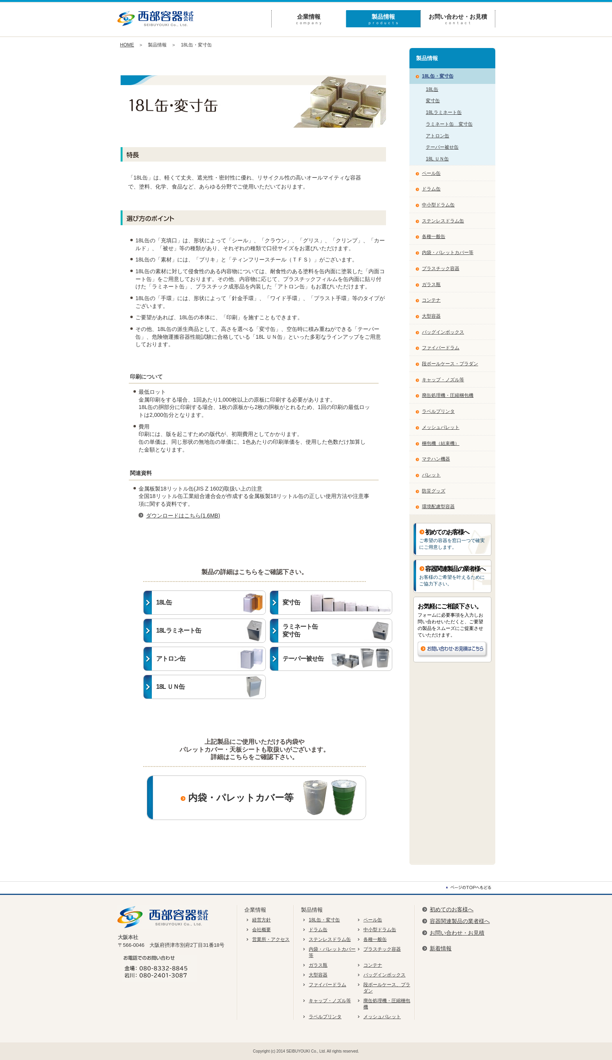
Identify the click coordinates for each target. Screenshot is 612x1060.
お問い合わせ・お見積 (458, 19)
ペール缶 (431, 173)
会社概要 (261, 929)
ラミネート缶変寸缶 (337, 630)
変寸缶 (337, 602)
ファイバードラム (440, 347)
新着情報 (441, 948)
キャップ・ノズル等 (443, 379)
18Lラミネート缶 (210, 630)
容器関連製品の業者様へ (460, 921)
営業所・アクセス (271, 939)
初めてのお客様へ (451, 909)
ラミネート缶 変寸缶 (449, 124)
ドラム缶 (431, 189)
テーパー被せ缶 (337, 658)
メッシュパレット (440, 427)
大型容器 (431, 316)
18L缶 (210, 602)
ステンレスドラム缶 (443, 221)
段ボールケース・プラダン (450, 363)
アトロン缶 (210, 658)
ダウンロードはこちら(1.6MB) (183, 515)
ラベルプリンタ (438, 411)
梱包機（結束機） (440, 443)
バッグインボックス (443, 332)
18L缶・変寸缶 (438, 76)
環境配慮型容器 (438, 506)
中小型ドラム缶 (438, 205)
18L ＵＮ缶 (210, 687)
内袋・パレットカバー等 (236, 798)
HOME (127, 45)
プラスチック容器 (440, 268)
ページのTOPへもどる (470, 888)
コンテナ (431, 300)
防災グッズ (433, 491)
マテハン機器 (436, 459)
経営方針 (261, 920)
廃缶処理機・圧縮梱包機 (447, 395)
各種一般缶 (433, 236)
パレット (431, 475)
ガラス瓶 (431, 284)
